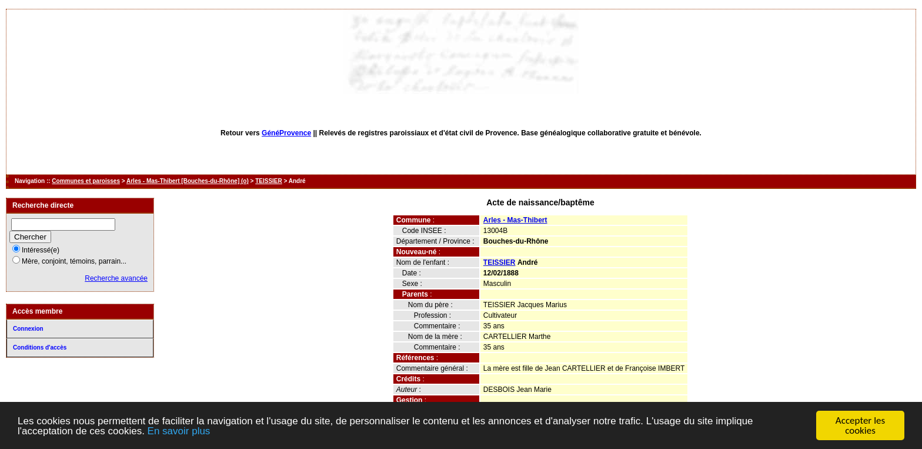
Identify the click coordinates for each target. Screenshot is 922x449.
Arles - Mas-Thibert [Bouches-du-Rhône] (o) (187, 181)
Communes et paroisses (86, 181)
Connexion (28, 328)
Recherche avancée (116, 278)
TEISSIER (268, 181)
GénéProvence (286, 133)
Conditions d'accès (39, 347)
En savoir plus (179, 431)
